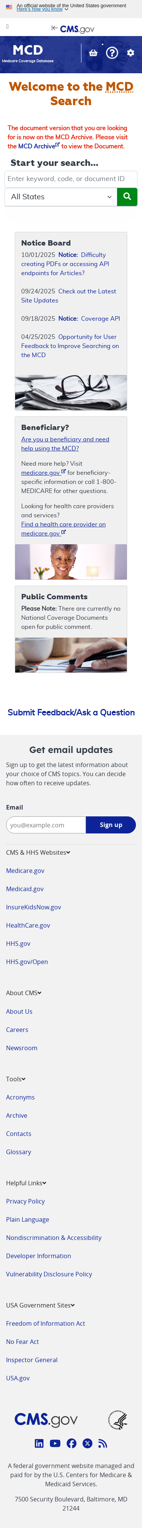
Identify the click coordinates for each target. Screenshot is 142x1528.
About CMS (23, 993)
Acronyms (20, 1097)
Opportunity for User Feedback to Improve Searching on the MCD (70, 346)
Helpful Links (26, 1183)
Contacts (18, 1133)
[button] (112, 53)
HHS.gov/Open (27, 962)
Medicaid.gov (25, 889)
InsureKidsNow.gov (33, 907)
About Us (19, 1011)
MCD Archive (39, 146)
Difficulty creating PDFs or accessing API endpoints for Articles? (65, 264)
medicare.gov (43, 472)
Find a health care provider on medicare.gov (63, 529)
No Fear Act (22, 1341)
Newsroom (21, 1048)
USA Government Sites (40, 1305)
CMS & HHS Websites (38, 852)
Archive (16, 1115)
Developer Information (38, 1256)
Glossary (18, 1152)
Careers (17, 1029)
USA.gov (18, 1378)
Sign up (111, 825)
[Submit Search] (127, 197)
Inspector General (32, 1360)
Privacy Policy (25, 1201)
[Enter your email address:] (46, 824)
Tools (15, 1079)
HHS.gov (18, 943)
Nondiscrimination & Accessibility (53, 1237)
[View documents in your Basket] (94, 53)
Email (14, 807)
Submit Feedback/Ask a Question (71, 713)
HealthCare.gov (28, 925)
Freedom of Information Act (45, 1323)
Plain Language (27, 1219)
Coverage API (89, 319)
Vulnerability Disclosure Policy (49, 1274)
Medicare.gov (25, 870)
